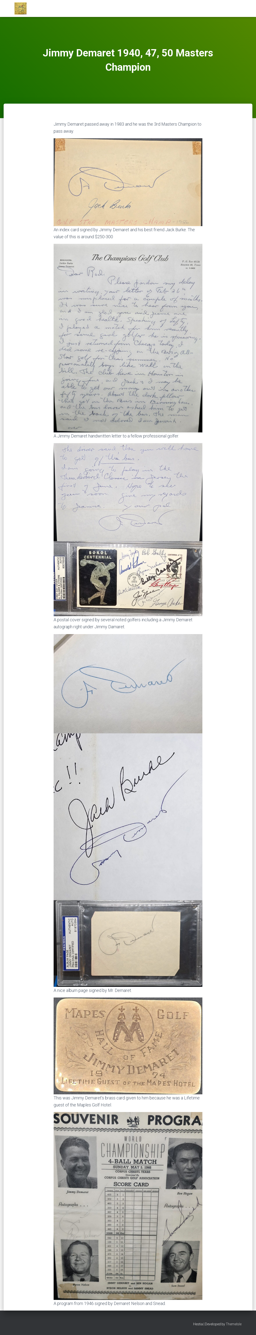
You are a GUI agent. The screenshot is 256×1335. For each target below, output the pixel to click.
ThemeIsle (234, 1324)
